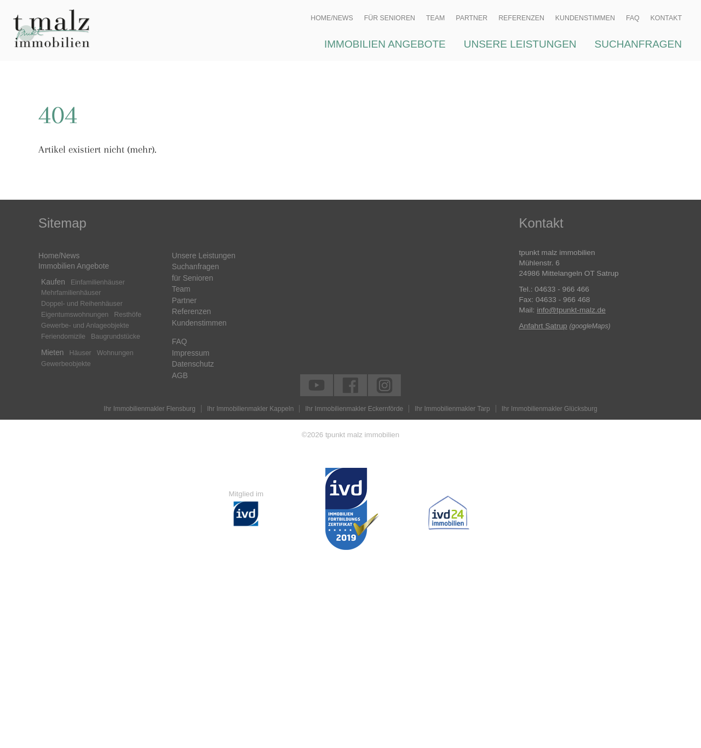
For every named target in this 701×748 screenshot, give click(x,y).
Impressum (190, 353)
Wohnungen (115, 353)
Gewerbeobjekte (66, 364)
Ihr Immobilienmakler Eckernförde (354, 409)
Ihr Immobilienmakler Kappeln (250, 409)
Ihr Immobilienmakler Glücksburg (549, 409)
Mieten (52, 352)
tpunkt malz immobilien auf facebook (346, 383)
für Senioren (192, 278)
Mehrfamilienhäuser (71, 293)
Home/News (58, 255)
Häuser (80, 353)
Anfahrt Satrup (543, 326)
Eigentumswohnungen (74, 314)
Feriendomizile (63, 336)
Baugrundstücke (115, 336)
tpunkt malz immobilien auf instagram (380, 383)
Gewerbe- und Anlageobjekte (85, 325)
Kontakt (666, 18)
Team (181, 289)
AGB (180, 375)
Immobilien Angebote (73, 266)
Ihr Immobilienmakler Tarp (452, 409)
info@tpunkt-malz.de (571, 310)
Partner (184, 300)
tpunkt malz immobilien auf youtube (312, 383)
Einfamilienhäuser (98, 282)
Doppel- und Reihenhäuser (82, 304)
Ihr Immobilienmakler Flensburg (150, 409)
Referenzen (191, 311)
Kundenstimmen (199, 322)
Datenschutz (193, 363)
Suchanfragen (195, 266)
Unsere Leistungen (203, 255)
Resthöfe (127, 314)
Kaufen (53, 281)
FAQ (179, 341)
